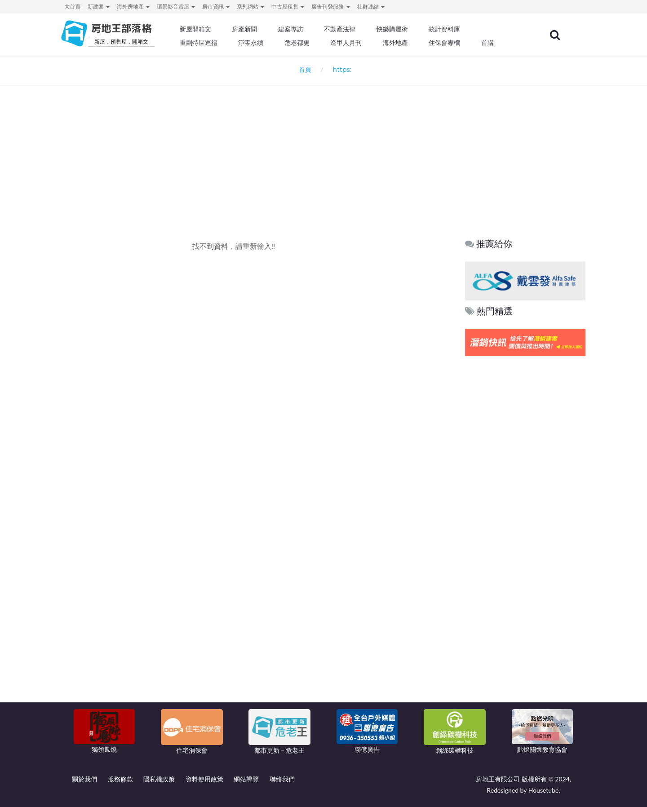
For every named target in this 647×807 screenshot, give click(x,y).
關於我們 (84, 779)
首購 (498, 43)
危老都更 (310, 43)
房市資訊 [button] (216, 6)
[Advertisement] (323, 146)
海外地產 (407, 43)
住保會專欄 (455, 43)
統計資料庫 (455, 29)
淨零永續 (265, 43)
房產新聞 (258, 29)
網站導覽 (246, 779)
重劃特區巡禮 (214, 43)
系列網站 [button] (250, 6)
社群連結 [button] (371, 6)
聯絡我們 (282, 779)
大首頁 (72, 6)
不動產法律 (352, 29)
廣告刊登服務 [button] (330, 6)
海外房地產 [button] (133, 6)
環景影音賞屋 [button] (176, 6)
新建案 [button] (99, 6)
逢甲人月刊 (359, 43)
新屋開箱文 (210, 29)
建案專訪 (304, 29)
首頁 (303, 69)
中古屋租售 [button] (287, 6)
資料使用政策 (204, 779)
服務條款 (120, 779)
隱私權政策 (159, 779)
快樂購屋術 (404, 29)
